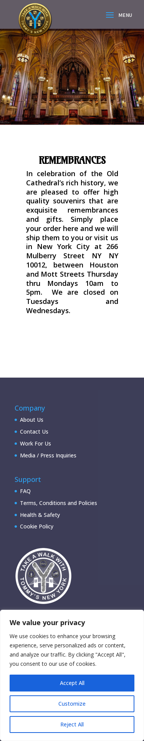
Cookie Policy (36, 526)
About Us (31, 419)
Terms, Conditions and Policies (58, 503)
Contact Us (34, 431)
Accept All (72, 683)
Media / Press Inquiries (48, 455)
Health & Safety (40, 514)
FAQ (25, 491)
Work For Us (35, 443)
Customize (72, 703)
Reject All (72, 724)
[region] (72, 675)
